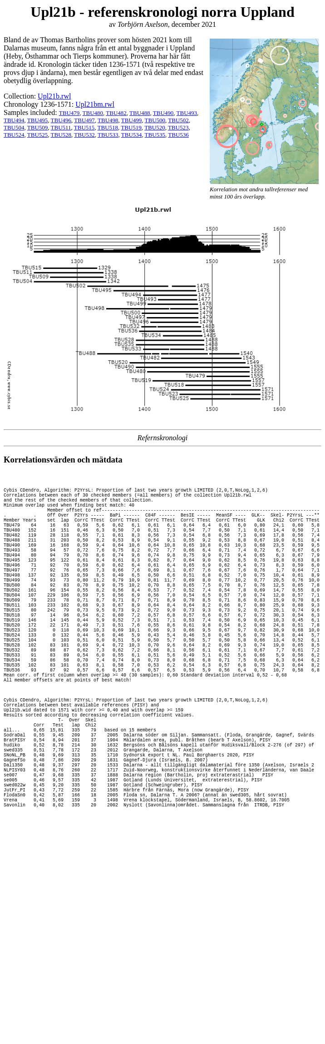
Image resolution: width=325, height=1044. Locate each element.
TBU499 (131, 120)
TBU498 (108, 120)
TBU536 (178, 134)
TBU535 (155, 134)
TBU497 (84, 120)
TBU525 (37, 134)
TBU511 (61, 127)
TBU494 (14, 120)
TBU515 (84, 127)
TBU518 (108, 127)
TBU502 (178, 120)
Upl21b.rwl (54, 96)
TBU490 (163, 112)
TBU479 (69, 112)
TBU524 (14, 134)
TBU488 (139, 112)
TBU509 (37, 127)
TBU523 (178, 127)
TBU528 (61, 134)
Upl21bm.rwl (94, 104)
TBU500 (155, 120)
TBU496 (61, 120)
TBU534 (131, 134)
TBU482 (116, 112)
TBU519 (131, 127)
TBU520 (154, 127)
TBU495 (37, 120)
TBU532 (84, 134)
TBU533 (108, 134)
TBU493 (187, 112)
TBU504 (14, 127)
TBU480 (93, 112)
